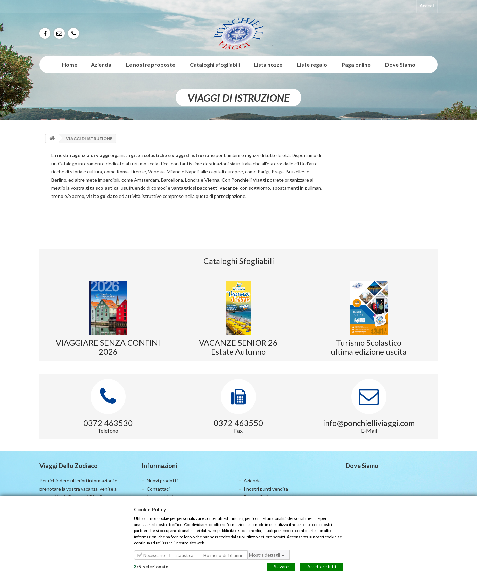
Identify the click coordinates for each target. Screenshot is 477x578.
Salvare (281, 566)
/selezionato (151, 566)
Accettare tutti (321, 566)
